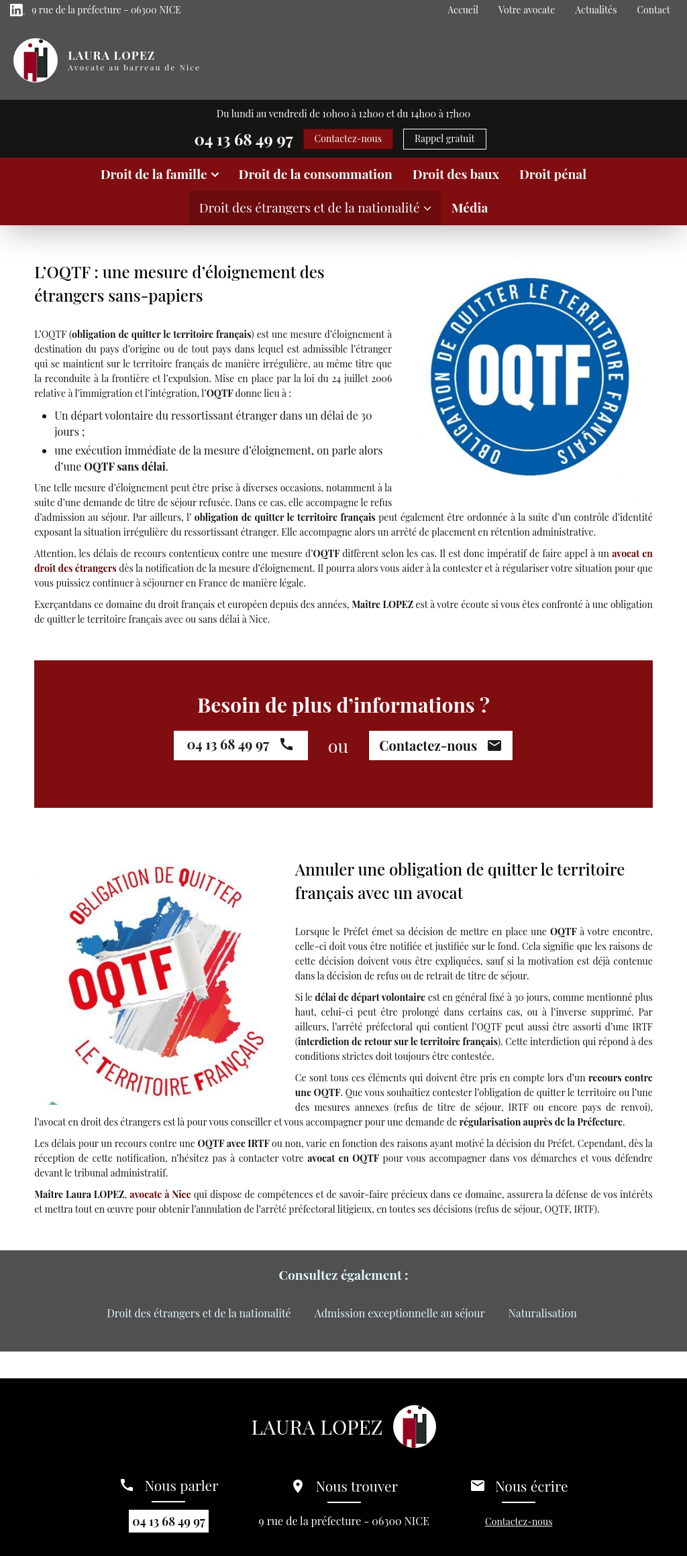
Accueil (462, 9)
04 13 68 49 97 (243, 138)
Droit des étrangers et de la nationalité (309, 207)
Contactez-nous (348, 138)
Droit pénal (552, 173)
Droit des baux (456, 173)
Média (470, 207)
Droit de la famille (154, 173)
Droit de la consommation (315, 173)
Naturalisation (543, 1313)
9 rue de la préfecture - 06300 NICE (106, 9)
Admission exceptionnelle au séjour (400, 1313)
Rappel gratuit (445, 138)
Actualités (596, 9)
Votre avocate (526, 9)
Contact (653, 9)
